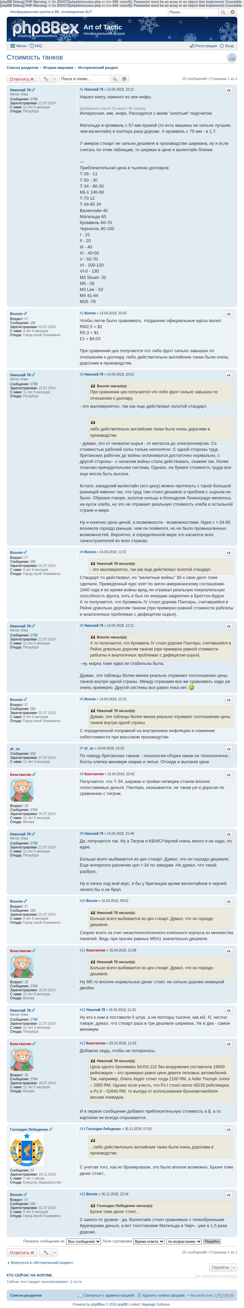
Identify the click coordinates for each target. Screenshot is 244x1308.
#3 (81, 374)
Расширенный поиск (232, 12)
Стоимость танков (35, 57)
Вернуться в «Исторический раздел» (42, 1263)
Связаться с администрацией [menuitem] (109, 1295)
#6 (81, 699)
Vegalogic (148, 1304)
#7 (81, 748)
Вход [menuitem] (229, 46)
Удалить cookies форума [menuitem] (163, 1295)
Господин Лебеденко (29, 1129)
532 (33, 754)
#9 (81, 833)
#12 (82, 1010)
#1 (81, 89)
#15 (82, 1194)
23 (32, 1170)
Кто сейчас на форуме (29, 1275)
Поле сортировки (133, 1241)
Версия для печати (232, 58)
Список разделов (26, 1295)
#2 (81, 313)
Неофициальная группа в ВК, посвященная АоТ (51, 12)
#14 (82, 1129)
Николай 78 (20, 90)
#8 (81, 774)
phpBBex (98, 1304)
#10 (82, 901)
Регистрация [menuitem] (206, 46)
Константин (20, 775)
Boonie (16, 314)
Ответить (20, 79)
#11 (82, 950)
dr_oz (15, 749)
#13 (82, 1043)
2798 (34, 99)
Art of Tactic (102, 27)
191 (33, 323)
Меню (21, 46)
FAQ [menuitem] (38, 46)
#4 (81, 552)
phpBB (123, 1304)
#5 (81, 625)
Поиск (223, 12)
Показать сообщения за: (62, 1241)
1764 (34, 810)
